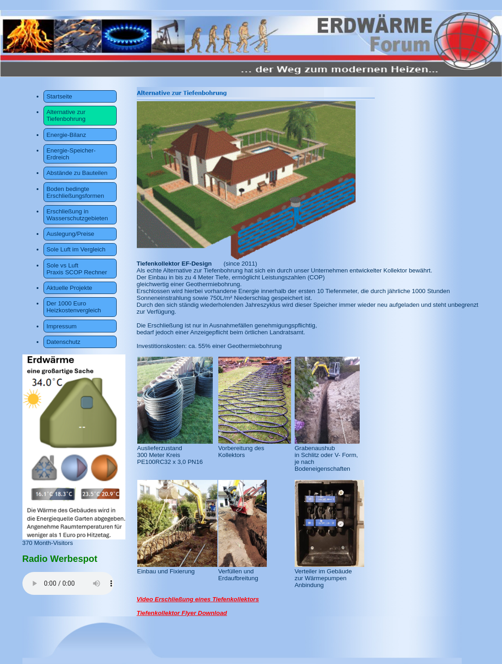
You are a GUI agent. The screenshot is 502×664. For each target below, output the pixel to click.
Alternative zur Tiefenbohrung (65, 115)
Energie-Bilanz (66, 134)
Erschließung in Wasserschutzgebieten (77, 215)
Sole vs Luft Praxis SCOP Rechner (76, 269)
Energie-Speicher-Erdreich (70, 154)
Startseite (59, 96)
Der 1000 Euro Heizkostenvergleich (73, 307)
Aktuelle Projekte (69, 287)
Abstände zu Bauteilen (76, 172)
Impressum (61, 326)
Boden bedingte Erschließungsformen (75, 192)
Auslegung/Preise (70, 233)
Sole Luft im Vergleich (75, 249)
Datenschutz (63, 341)
